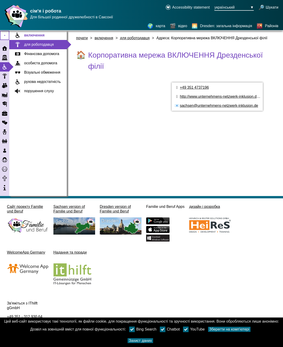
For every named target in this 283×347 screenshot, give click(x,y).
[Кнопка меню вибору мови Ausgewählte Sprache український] (234, 8)
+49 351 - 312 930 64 (24, 317)
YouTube (194, 329)
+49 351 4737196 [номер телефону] (194, 87)
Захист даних (140, 341)
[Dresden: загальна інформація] (221, 26)
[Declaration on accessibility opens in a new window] (187, 8)
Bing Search (142, 329)
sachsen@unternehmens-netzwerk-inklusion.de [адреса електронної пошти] (219, 106)
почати (82, 38)
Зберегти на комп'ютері (229, 329)
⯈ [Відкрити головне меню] (5, 35)
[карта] (156, 26)
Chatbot (170, 329)
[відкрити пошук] (268, 8)
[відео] (178, 26)
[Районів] (267, 26)
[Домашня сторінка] (15, 27)
